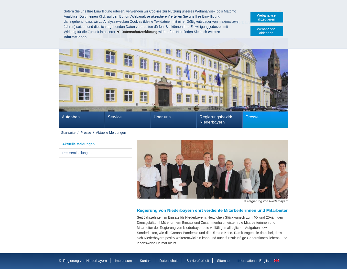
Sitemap (223, 261)
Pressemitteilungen (76, 153)
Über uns (162, 117)
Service (115, 117)
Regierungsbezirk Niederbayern (216, 119)
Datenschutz (169, 261)
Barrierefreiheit (197, 261)
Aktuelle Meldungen (111, 132)
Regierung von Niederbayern (85, 261)
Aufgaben (71, 117)
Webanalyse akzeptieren (266, 17)
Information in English (254, 261)
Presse (252, 117)
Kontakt (145, 261)
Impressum (123, 261)
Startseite (68, 132)
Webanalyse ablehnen (266, 31)
